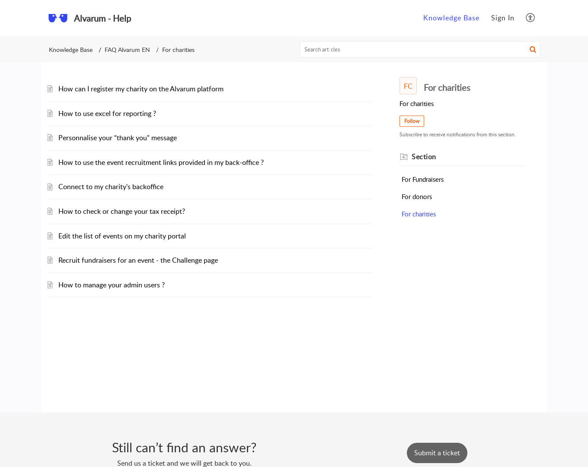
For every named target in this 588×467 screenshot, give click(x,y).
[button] (530, 18)
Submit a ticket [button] (437, 452)
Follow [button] (411, 121)
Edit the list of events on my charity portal (122, 236)
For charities (419, 213)
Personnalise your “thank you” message (117, 137)
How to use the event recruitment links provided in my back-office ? (161, 162)
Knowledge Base (451, 18)
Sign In (502, 18)
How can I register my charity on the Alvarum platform (141, 88)
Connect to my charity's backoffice (110, 186)
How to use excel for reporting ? (107, 113)
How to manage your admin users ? (111, 285)
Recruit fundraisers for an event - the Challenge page (138, 260)
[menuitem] (451, 18)
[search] (420, 49)
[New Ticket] (437, 452)
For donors (417, 196)
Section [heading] (424, 156)
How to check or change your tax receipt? (121, 211)
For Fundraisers (423, 179)
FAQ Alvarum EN (127, 49)
